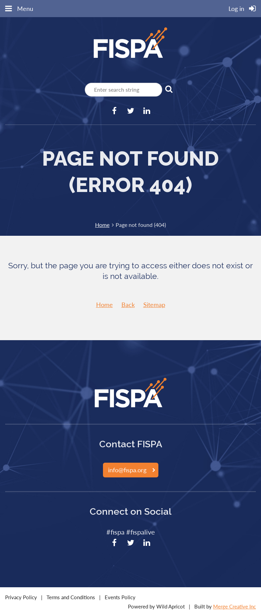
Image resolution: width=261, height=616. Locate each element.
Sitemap (154, 304)
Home (102, 224)
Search (168, 89)
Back (128, 304)
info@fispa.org (127, 470)
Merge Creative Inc (234, 606)
